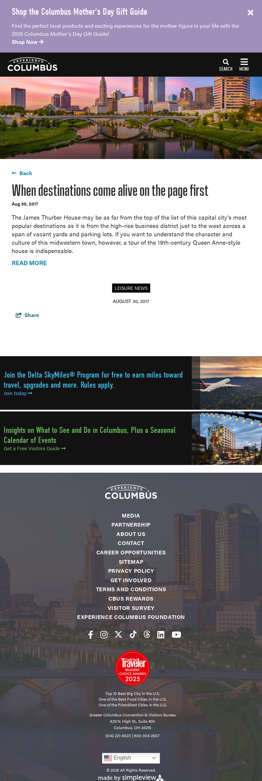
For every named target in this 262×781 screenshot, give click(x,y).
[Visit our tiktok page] (133, 634)
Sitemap (131, 561)
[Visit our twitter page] (118, 634)
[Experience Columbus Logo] (28, 64)
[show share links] (27, 315)
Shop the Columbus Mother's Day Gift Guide (79, 11)
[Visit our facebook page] (90, 634)
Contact (131, 543)
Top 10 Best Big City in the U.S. (132, 693)
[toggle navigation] (234, 64)
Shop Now (27, 42)
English (117, 758)
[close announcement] (250, 12)
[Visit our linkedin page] (160, 634)
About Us (130, 534)
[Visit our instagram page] (103, 634)
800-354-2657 (147, 735)
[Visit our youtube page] (176, 634)
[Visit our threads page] (147, 634)
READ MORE (29, 262)
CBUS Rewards (131, 598)
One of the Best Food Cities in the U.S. (132, 699)
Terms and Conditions (131, 589)
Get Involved (131, 580)
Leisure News (131, 288)
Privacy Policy (131, 570)
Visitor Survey (131, 608)
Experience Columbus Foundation (131, 617)
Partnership (131, 524)
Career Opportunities (131, 552)
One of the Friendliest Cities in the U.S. (133, 705)
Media (131, 515)
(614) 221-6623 (118, 735)
